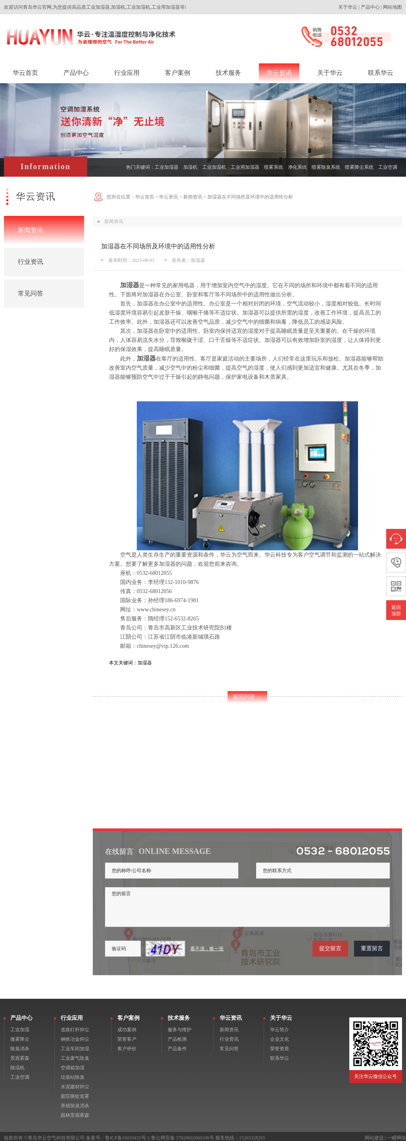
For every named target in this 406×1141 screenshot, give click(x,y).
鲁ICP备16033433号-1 (127, 1134)
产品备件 (177, 1045)
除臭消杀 (19, 1045)
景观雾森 (19, 1055)
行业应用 (72, 1015)
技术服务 (179, 1015)
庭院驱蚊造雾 (75, 1093)
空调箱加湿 (72, 1064)
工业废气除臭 (75, 1055)
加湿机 (190, 167)
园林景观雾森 (75, 1112)
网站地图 (392, 7)
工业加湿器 (166, 167)
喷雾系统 (273, 167)
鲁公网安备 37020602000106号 (182, 1134)
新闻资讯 (30, 230)
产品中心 (370, 7)
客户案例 (128, 1015)
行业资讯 (30, 261)
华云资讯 (168, 197)
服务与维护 (180, 1026)
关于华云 (347, 7)
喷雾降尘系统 (359, 167)
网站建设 (374, 1134)
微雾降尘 (19, 1036)
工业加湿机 (214, 167)
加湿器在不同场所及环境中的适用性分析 (250, 197)
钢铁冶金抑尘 (75, 1036)
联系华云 (279, 1055)
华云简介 (279, 1026)
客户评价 (126, 1045)
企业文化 (279, 1036)
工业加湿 (19, 1026)
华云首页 (144, 197)
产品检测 (177, 1036)
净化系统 (297, 167)
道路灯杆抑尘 (75, 1026)
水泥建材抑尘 (75, 1083)
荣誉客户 (126, 1036)
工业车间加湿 (75, 1045)
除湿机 (17, 1064)
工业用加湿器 (245, 167)
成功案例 (126, 1026)
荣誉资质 (279, 1045)
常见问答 (30, 293)
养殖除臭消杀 (75, 1102)
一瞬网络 (396, 1134)
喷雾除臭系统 (326, 167)
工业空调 (387, 167)
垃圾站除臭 (72, 1074)
